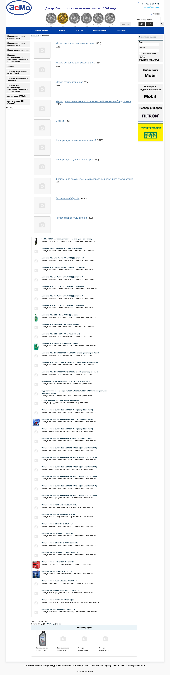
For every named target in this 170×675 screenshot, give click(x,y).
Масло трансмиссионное (18, 50)
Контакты (121, 30)
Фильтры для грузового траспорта (17, 79)
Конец (58, 624)
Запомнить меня (149, 54)
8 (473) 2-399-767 (151, 3)
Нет (149, 24)
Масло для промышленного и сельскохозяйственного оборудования (17, 58)
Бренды (62, 30)
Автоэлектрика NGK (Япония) (15, 102)
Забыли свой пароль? (149, 60)
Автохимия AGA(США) (16, 96)
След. (52, 624)
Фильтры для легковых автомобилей (17, 72)
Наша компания (41, 30)
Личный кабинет (100, 30)
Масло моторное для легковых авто (16, 37)
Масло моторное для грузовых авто (16, 44)
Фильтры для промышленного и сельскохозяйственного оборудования (17, 88)
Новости (79, 30)
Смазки (10, 66)
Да (141, 24)
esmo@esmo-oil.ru (152, 7)
